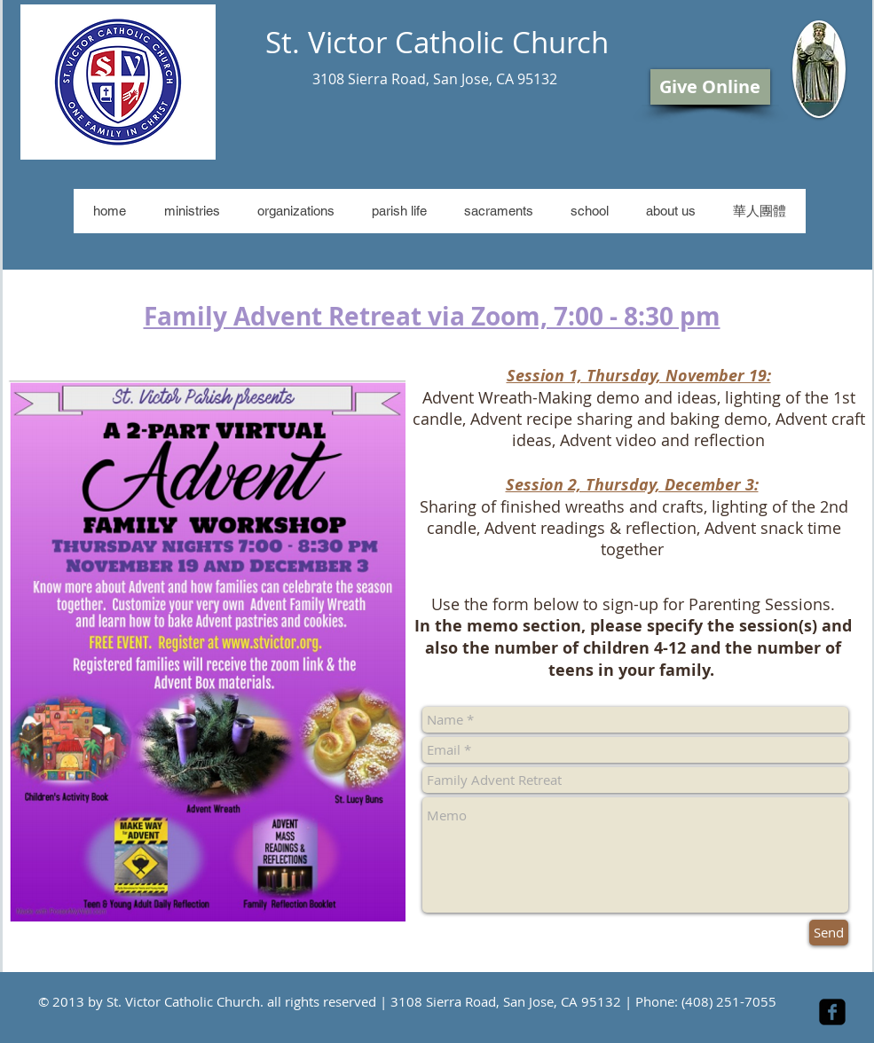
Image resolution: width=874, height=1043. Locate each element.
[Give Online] (710, 87)
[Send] (828, 932)
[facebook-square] (832, 1012)
